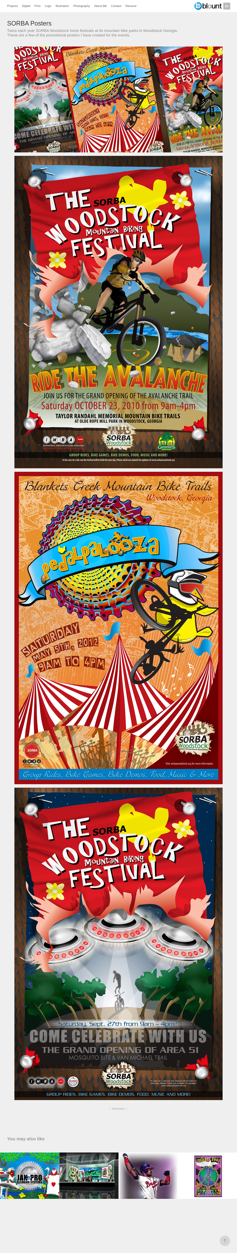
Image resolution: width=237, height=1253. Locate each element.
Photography (81, 6)
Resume (130, 6)
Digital (26, 6)
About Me (100, 6)
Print (38, 6)
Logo (48, 6)
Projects (12, 6)
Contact (116, 6)
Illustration (62, 6)
